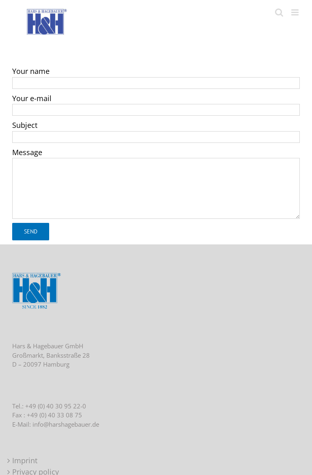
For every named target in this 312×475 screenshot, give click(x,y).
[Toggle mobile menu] (295, 12)
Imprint (24, 460)
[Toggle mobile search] (279, 12)
